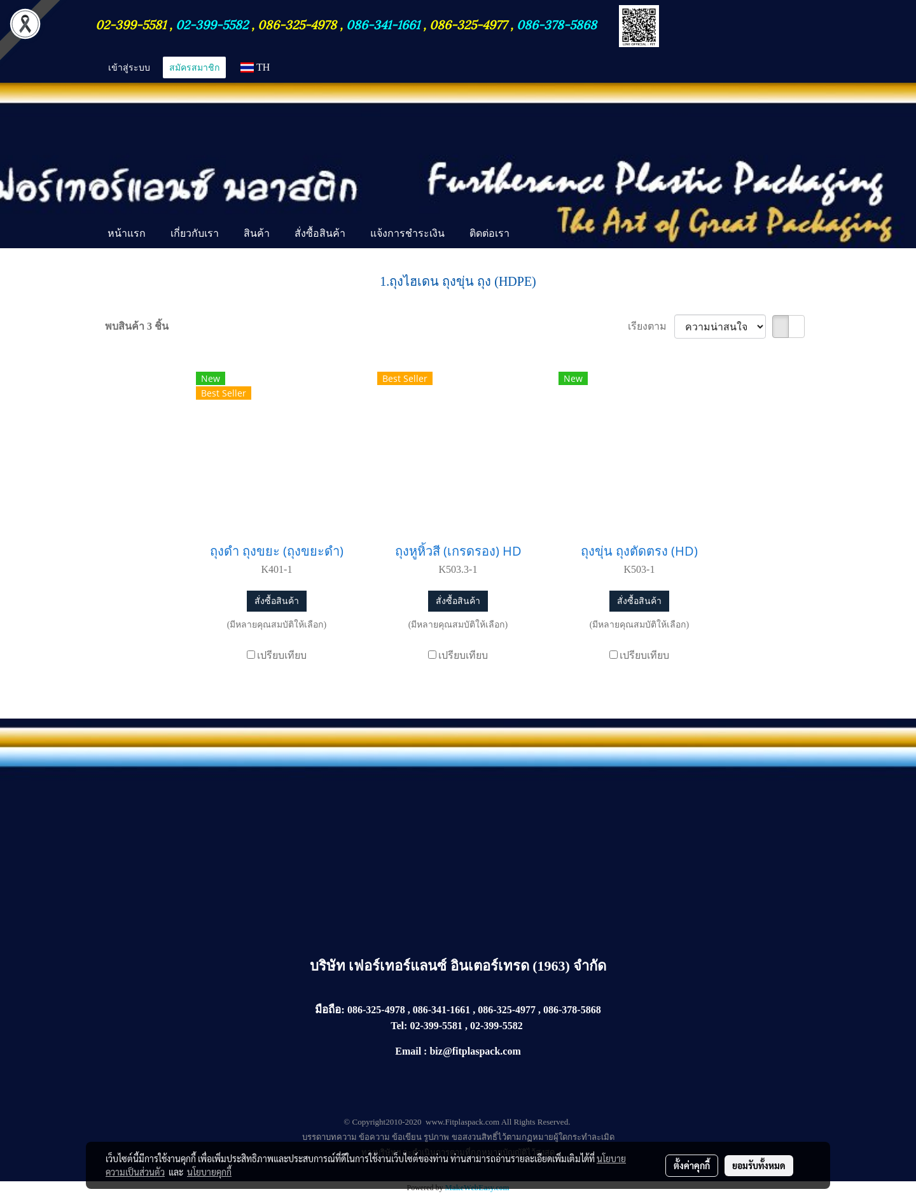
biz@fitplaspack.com (474, 1051)
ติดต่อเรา (489, 233)
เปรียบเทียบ (282, 655)
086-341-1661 (384, 23)
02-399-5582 (211, 23)
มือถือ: (330, 1010)
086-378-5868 (557, 23)
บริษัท (329, 966)
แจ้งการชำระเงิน (407, 233)
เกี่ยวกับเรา (194, 233)
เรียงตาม (651, 326)
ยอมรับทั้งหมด (759, 1165)
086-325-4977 (468, 23)
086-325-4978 (297, 23)
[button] (533, 234)
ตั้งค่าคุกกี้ (692, 1165)
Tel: (399, 1025)
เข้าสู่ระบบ (129, 67)
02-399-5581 (132, 23)
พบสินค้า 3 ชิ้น (137, 326)
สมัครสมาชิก (194, 67)
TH (255, 67)
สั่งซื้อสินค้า (320, 233)
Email (408, 1051)
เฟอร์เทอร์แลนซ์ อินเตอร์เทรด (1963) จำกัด (477, 966)
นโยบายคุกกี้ (209, 1171)
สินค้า (257, 233)
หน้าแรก (127, 233)
